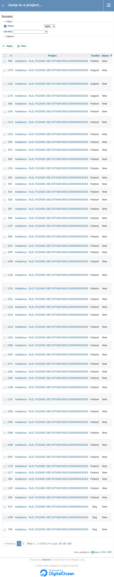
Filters (9, 21)
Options (10, 36)
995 (10, 218)
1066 (10, 345)
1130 (10, 274)
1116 (10, 134)
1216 (10, 337)
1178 (10, 70)
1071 (10, 363)
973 (10, 506)
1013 (10, 314)
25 (60, 543)
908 (10, 103)
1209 (10, 517)
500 (10, 478)
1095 (10, 422)
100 (69, 543)
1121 (10, 168)
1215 (10, 326)
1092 (10, 378)
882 (10, 177)
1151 (10, 399)
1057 (10, 252)
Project (52, 55)
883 (10, 159)
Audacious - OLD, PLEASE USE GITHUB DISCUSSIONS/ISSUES (51, 61)
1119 (10, 122)
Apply (9, 46)
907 (10, 184)
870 (10, 149)
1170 (10, 466)
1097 (10, 456)
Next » (30, 543)
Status (10, 26)
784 (10, 529)
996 (10, 236)
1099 (10, 432)
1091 (10, 371)
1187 (10, 488)
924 (10, 191)
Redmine (46, 560)
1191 (10, 111)
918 (10, 199)
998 (10, 61)
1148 (10, 387)
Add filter (7, 31)
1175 (10, 95)
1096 (10, 444)
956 (10, 497)
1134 (10, 306)
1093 (10, 411)
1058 (10, 261)
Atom (96, 552)
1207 (10, 225)
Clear (23, 46)
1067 (10, 354)
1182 (10, 83)
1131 (10, 288)
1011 (10, 299)
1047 (10, 245)
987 (10, 208)
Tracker (95, 55)
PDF (110, 552)
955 (10, 142)
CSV (103, 552)
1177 (10, 472)
